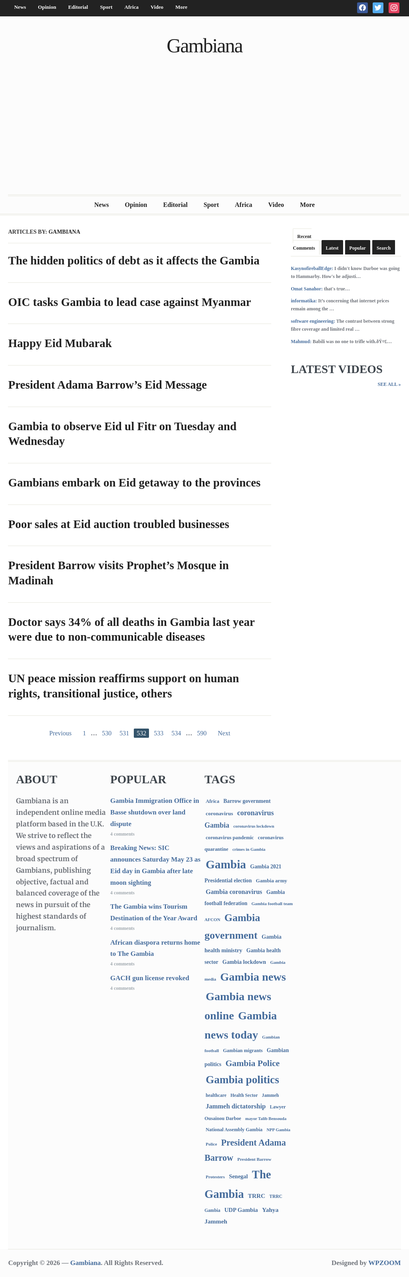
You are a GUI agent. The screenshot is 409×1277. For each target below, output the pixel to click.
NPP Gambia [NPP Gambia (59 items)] (278, 1130)
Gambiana (204, 45)
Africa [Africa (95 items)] (212, 801)
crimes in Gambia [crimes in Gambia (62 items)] (248, 849)
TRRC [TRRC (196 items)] (256, 1195)
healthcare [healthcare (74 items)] (216, 1095)
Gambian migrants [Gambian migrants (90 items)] (242, 1050)
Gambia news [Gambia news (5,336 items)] (253, 977)
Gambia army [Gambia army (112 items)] (271, 881)
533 (158, 733)
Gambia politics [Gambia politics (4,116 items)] (242, 1080)
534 (176, 733)
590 (201, 733)
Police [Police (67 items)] (211, 1144)
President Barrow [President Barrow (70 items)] (254, 1159)
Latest (332, 248)
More (181, 7)
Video (157, 7)
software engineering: (313, 321)
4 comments (122, 834)
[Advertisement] (204, 135)
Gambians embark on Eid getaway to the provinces (134, 482)
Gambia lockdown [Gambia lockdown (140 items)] (244, 962)
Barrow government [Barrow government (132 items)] (246, 801)
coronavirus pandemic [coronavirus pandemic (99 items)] (230, 837)
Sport (106, 7)
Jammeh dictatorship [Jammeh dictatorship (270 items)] (236, 1106)
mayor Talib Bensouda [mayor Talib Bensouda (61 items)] (265, 1118)
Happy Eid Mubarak (59, 343)
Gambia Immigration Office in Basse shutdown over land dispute (154, 812)
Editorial (78, 7)
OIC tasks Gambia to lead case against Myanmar (129, 302)
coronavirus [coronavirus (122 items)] (219, 813)
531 (124, 733)
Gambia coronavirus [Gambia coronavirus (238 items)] (234, 891)
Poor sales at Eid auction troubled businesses (118, 524)
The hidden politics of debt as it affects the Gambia (133, 260)
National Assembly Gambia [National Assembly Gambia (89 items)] (234, 1129)
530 (106, 733)
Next (224, 733)
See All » (389, 384)
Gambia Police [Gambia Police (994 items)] (252, 1063)
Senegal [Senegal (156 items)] (238, 1176)
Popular (357, 248)
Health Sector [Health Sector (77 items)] (244, 1095)
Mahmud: (301, 341)
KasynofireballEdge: (312, 268)
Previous (60, 733)
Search (384, 248)
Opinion (47, 7)
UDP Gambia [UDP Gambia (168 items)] (241, 1210)
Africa (132, 7)
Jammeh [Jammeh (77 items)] (270, 1095)
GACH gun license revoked (149, 978)
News (20, 7)
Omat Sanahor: (307, 289)
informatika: (304, 301)
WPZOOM (384, 1263)
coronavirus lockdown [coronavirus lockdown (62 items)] (253, 826)
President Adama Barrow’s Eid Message (107, 384)
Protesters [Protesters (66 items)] (215, 1176)
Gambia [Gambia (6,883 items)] (226, 864)
